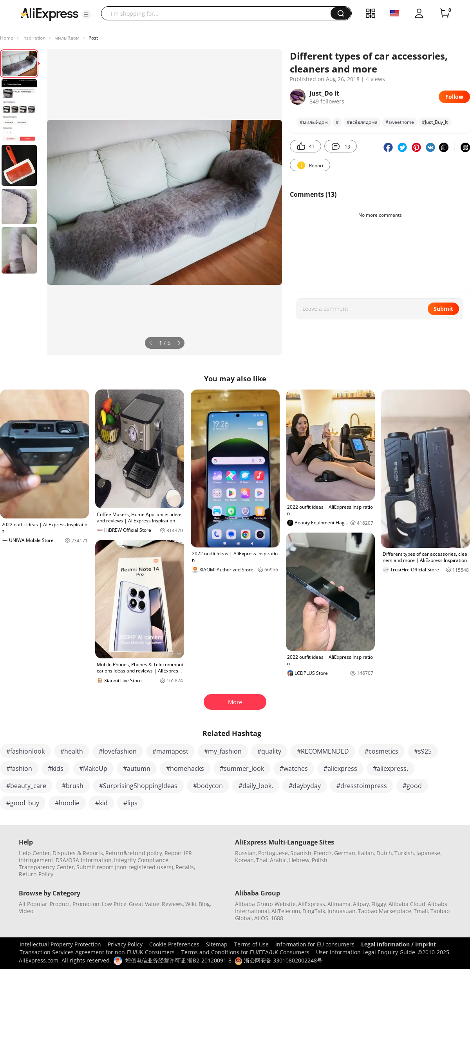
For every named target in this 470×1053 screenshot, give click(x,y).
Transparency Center (46, 867)
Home (6, 37)
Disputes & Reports (77, 853)
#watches (294, 768)
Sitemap (217, 944)
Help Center (34, 853)
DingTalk (313, 911)
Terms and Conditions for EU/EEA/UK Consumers (245, 952)
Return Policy (36, 874)
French (323, 853)
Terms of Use (251, 944)
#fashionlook (25, 751)
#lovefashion (118, 751)
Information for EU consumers (314, 944)
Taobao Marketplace (384, 911)
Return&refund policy (133, 853)
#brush (72, 785)
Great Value (144, 904)
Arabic (278, 860)
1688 (277, 918)
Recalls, (185, 867)
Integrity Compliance (141, 860)
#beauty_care (26, 785)
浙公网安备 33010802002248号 (278, 960)
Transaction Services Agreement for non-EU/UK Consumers (97, 952)
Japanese (428, 853)
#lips (130, 803)
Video (26, 911)
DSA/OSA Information (84, 860)
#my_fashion (223, 751)
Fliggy (378, 904)
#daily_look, (256, 785)
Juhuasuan (341, 911)
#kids (55, 768)
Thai (262, 860)
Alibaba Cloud (407, 904)
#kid (101, 803)
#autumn (136, 768)
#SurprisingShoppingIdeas (138, 785)
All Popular (33, 904)
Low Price (114, 904)
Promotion (85, 904)
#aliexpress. (390, 768)
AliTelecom (285, 911)
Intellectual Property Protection (60, 944)
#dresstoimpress (361, 785)
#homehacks (185, 768)
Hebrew (299, 860)
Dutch (384, 853)
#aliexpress (340, 768)
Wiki (190, 904)
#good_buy (22, 803)
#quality (269, 751)
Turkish (404, 853)
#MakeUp (93, 768)
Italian (366, 853)
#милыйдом (314, 122)
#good (412, 785)
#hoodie (67, 803)
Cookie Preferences (174, 944)
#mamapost (170, 751)
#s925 (423, 751)
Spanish (300, 853)
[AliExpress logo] (49, 14)
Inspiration (33, 37)
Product (60, 904)
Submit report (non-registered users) (124, 867)
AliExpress (311, 904)
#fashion (19, 768)
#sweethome (399, 122)
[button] (86, 14)
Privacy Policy (125, 944)
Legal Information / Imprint (398, 944)
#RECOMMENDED (323, 751)
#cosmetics (381, 751)
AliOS (261, 918)
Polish (319, 860)
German (344, 853)
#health (71, 751)
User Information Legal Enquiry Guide (365, 952)
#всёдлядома (362, 122)
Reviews (172, 904)
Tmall (421, 911)
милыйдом (67, 37)
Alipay (361, 904)
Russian (245, 853)
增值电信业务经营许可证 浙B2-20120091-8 (178, 960)
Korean (244, 860)
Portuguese (273, 853)
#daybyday (305, 785)
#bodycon (208, 785)
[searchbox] (219, 13)
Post (93, 37)
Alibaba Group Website (265, 904)
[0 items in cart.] (445, 13)
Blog (204, 904)
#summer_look (242, 768)
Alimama (339, 904)
